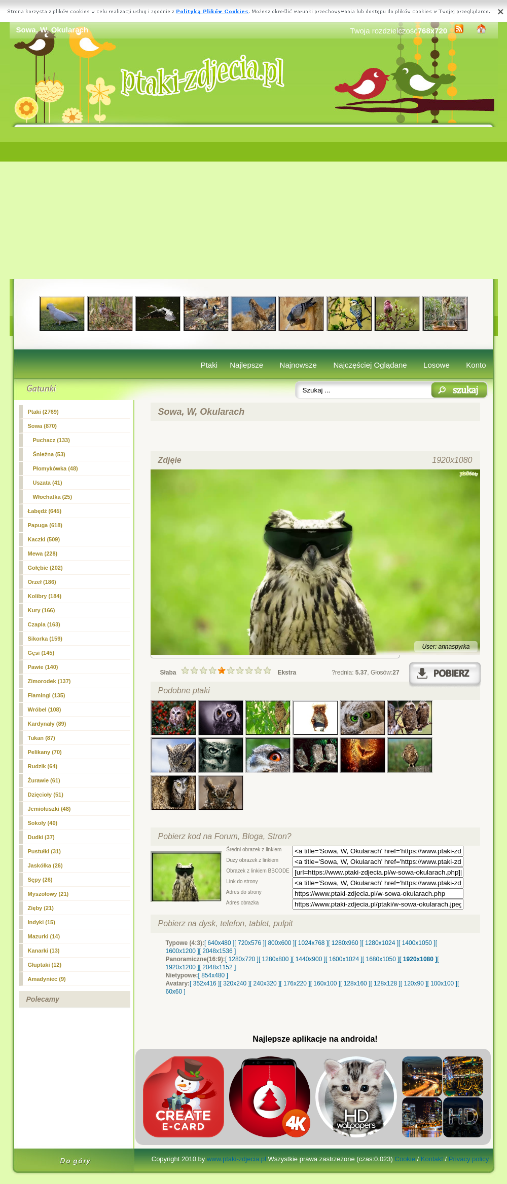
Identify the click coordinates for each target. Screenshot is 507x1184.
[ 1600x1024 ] (344, 959)
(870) (42, 426)
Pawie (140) (43, 667)
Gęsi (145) (41, 653)
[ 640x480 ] (219, 942)
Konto (476, 365)
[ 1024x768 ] (311, 942)
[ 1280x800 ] (275, 959)
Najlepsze (246, 365)
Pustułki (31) (44, 851)
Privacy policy (469, 1159)
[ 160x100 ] (325, 983)
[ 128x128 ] (385, 983)
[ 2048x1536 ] (217, 951)
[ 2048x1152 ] (217, 967)
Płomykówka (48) (55, 468)
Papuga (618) (45, 525)
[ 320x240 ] (234, 983)
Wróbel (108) (44, 709)
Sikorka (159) (45, 639)
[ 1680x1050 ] (381, 959)
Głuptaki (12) (45, 965)
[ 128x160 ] (355, 983)
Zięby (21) (41, 908)
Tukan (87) (41, 738)
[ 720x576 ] (249, 942)
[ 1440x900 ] (308, 959)
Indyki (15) (41, 922)
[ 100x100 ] (442, 983)
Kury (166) (41, 610)
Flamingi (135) (46, 695)
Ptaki (209, 365)
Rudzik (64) (43, 766)
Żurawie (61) (44, 780)
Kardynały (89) (47, 724)
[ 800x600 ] (280, 942)
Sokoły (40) (43, 823)
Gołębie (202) (45, 568)
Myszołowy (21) (48, 894)
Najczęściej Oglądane (370, 365)
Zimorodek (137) (49, 681)
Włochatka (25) (53, 497)
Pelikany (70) (45, 752)
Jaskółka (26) (45, 865)
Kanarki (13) (44, 951)
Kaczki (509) (44, 539)
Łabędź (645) (45, 511)
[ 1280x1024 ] (380, 942)
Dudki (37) (41, 837)
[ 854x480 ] (213, 975)
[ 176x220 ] (295, 983)
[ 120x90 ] (414, 983)
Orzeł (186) (42, 582)
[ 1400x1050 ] (417, 942)
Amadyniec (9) (47, 979)
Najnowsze (298, 365)
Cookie (405, 1159)
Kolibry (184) (45, 596)
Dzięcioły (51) (45, 795)
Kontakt (432, 1159)
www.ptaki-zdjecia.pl (236, 1159)
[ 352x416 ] (205, 983)
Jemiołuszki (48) (49, 809)
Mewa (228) (43, 553)
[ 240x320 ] (265, 983)
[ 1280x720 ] (242, 959)
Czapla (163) (44, 624)
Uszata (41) (47, 483)
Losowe (436, 365)
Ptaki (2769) (43, 412)
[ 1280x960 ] (344, 942)
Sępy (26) (40, 880)
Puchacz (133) (51, 440)
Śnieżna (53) (49, 454)
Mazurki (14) (44, 936)
